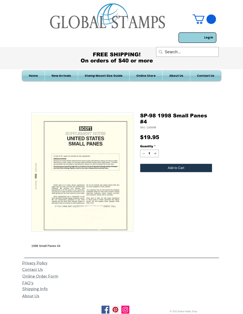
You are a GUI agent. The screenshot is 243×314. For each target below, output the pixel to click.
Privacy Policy (35, 263)
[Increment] (155, 153)
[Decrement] (143, 153)
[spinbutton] (149, 153)
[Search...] (187, 52)
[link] (204, 19)
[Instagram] (125, 310)
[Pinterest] (115, 310)
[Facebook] (105, 310)
